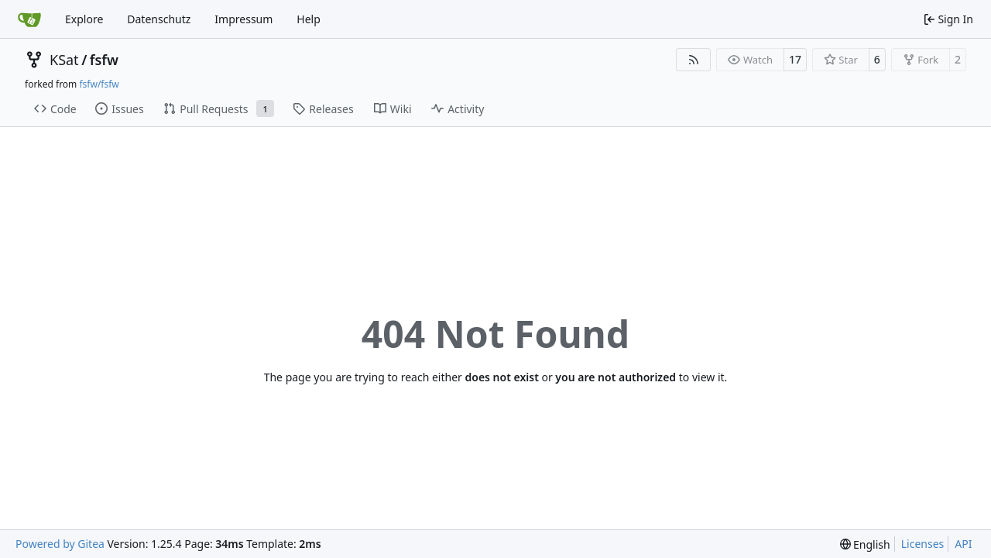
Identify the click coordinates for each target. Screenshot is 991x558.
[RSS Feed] (694, 59)
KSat (64, 59)
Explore (84, 19)
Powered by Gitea (60, 543)
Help (309, 19)
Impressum (243, 19)
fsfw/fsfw (98, 84)
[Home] (29, 19)
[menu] (865, 544)
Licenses (923, 543)
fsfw (104, 59)
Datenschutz (158, 19)
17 (795, 59)
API (963, 543)
